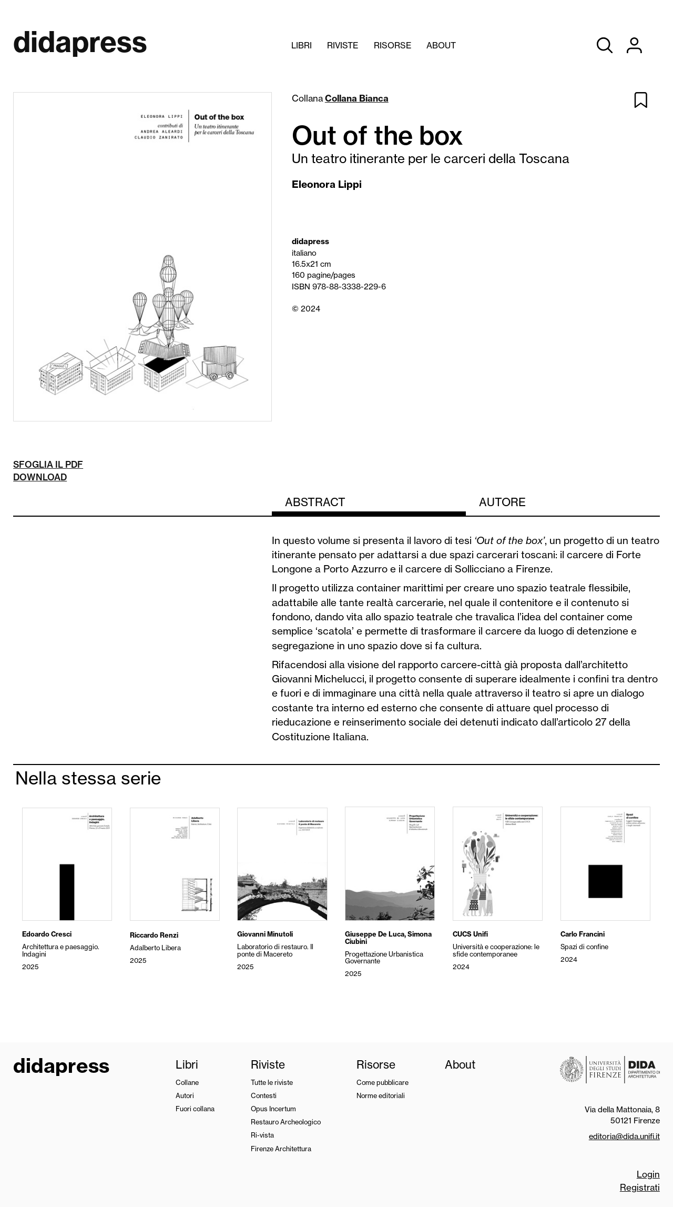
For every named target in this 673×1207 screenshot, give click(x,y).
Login (648, 1174)
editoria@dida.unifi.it (624, 1136)
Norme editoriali (380, 1095)
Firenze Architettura (281, 1148)
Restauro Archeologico (286, 1122)
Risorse (392, 45)
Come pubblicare (382, 1082)
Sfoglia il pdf (48, 464)
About (441, 45)
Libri (301, 45)
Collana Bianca (357, 98)
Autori (185, 1095)
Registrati (640, 1187)
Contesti (264, 1095)
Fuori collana (195, 1108)
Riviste (342, 45)
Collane (187, 1082)
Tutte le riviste (272, 1082)
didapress (61, 1067)
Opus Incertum (273, 1108)
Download (40, 476)
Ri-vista (262, 1135)
